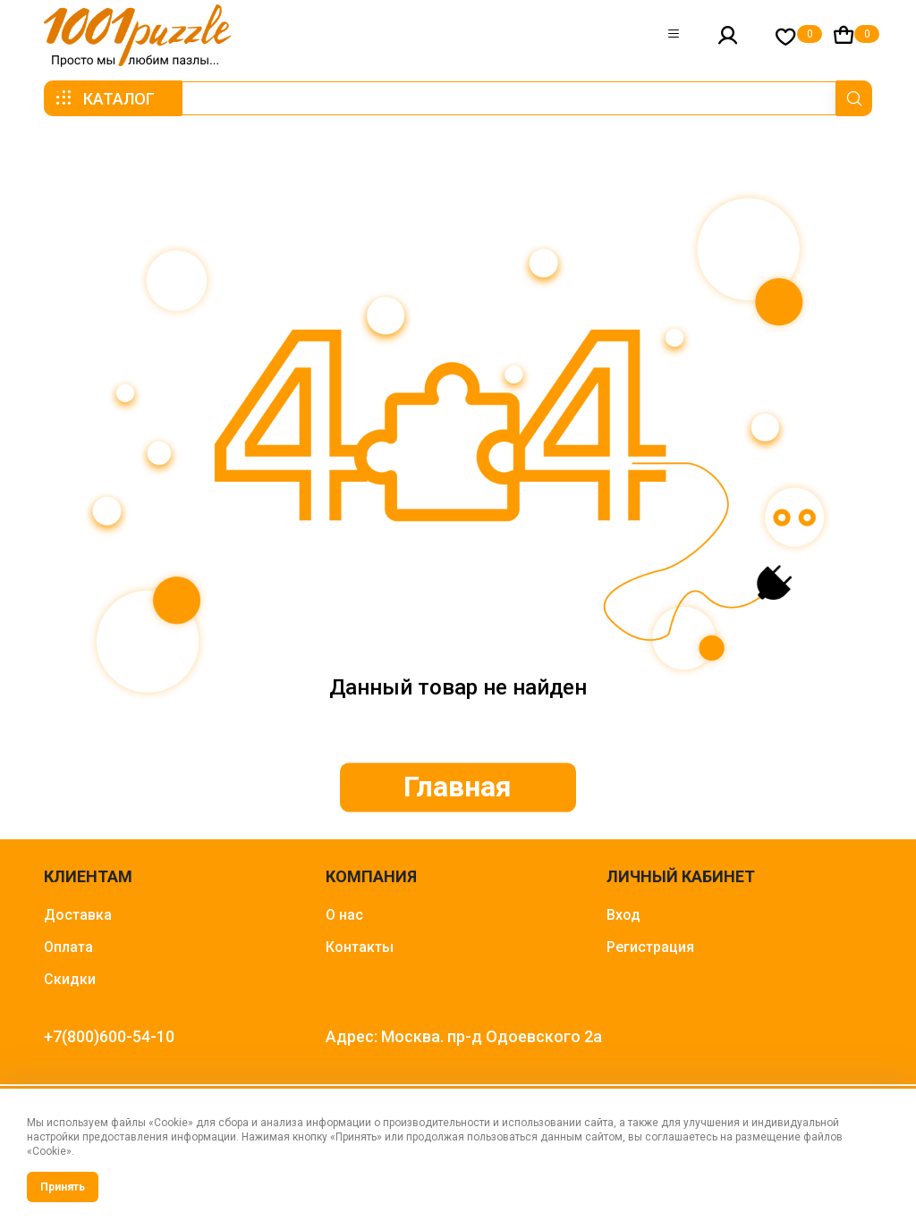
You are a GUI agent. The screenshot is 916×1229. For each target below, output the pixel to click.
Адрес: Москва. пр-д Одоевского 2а (464, 1036)
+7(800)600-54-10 (109, 1036)
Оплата (68, 947)
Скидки (70, 979)
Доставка (78, 914)
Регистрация (650, 947)
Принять (62, 1187)
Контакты (360, 947)
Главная (458, 787)
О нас (344, 914)
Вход (623, 914)
